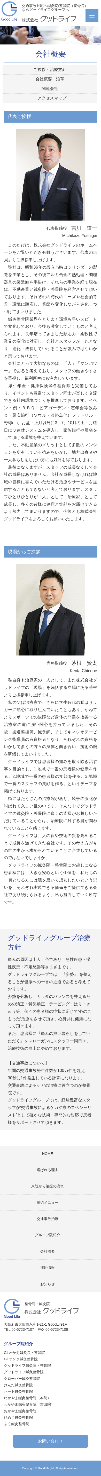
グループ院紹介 (47, 1235)
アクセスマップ (51, 98)
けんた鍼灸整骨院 (24, 1385)
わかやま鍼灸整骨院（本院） (27, 1398)
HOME (47, 1154)
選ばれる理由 (47, 1170)
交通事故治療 (47, 1219)
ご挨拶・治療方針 (49, 69)
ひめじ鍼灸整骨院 (18, 1417)
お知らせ (47, 1284)
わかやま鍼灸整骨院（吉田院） (29, 1404)
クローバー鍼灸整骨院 (22, 1379)
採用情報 (47, 1267)
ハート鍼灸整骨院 (18, 1391)
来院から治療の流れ (47, 1186)
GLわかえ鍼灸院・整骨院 (24, 1353)
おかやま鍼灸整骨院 (20, 1411)
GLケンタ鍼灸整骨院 (21, 1359)
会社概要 (47, 1251)
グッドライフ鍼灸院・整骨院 (27, 1365)
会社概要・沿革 (49, 79)
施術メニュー (47, 1202)
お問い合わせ (50, 1441)
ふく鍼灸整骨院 (16, 1424)
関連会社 (50, 88)
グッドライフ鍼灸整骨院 (24, 1372)
